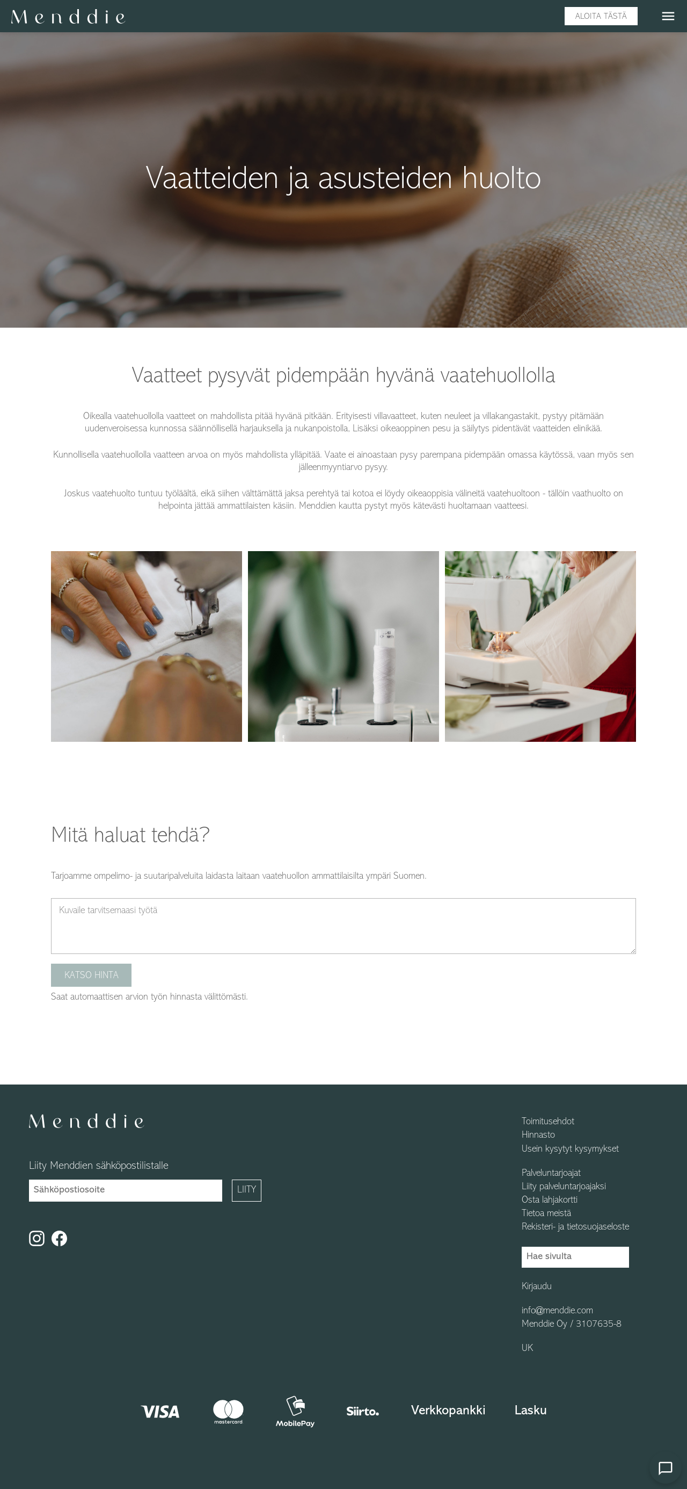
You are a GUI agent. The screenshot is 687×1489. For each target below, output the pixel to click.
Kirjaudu (537, 1287)
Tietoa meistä (546, 1214)
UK (527, 1349)
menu (668, 16)
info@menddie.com (557, 1311)
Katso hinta (91, 976)
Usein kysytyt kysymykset (570, 1149)
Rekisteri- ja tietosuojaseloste (575, 1227)
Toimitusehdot (548, 1122)
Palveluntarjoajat (551, 1174)
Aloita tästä (601, 16)
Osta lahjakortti (550, 1200)
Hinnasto (538, 1135)
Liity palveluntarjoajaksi (564, 1187)
